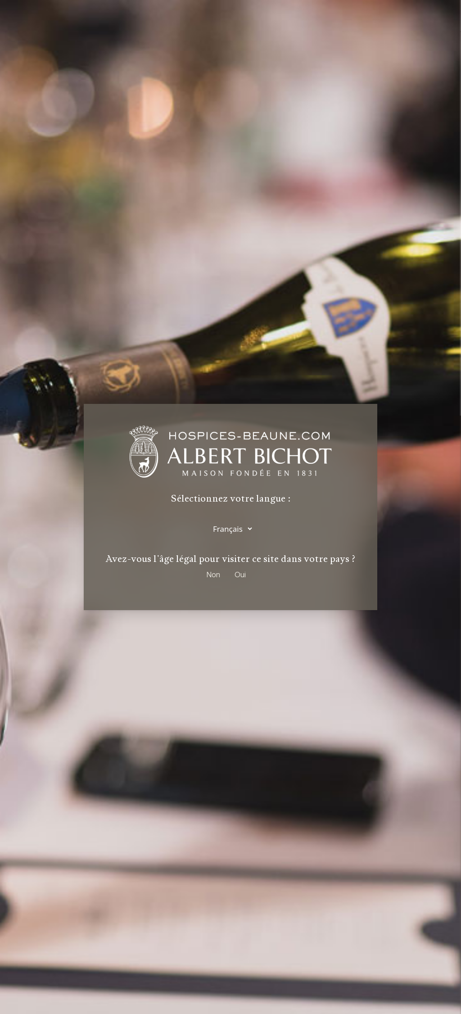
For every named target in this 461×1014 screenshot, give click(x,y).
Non (213, 574)
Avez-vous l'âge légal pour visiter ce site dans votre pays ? (230, 558)
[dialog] (230, 507)
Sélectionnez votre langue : (231, 499)
